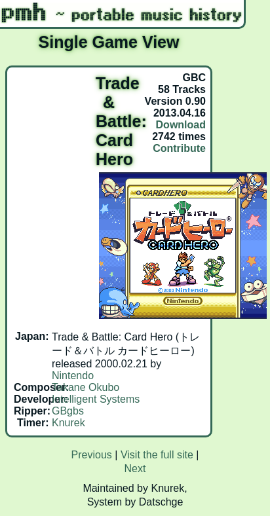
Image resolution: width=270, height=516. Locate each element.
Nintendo (73, 375)
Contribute (179, 148)
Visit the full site (157, 454)
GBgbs (68, 410)
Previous (91, 454)
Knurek (68, 422)
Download (181, 124)
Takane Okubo (85, 387)
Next (135, 468)
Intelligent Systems (96, 399)
